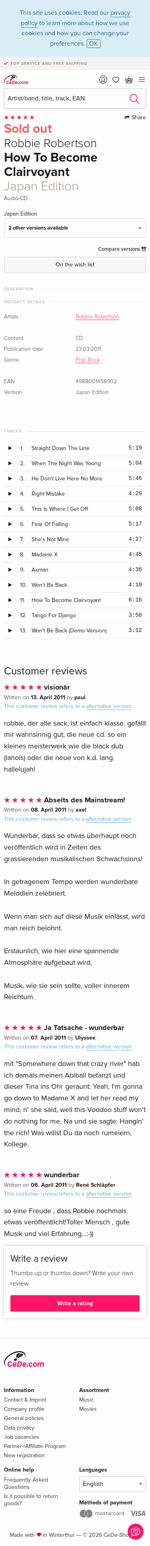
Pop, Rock (88, 360)
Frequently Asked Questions (26, 1483)
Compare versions (122, 249)
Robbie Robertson (97, 317)
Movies (88, 1409)
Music (86, 1399)
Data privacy (19, 1427)
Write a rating (75, 1303)
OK (93, 44)
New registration (24, 1455)
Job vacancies (21, 1437)
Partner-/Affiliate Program (35, 1446)
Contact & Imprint (25, 1399)
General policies (24, 1418)
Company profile (24, 1409)
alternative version (109, 706)
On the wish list (75, 264)
